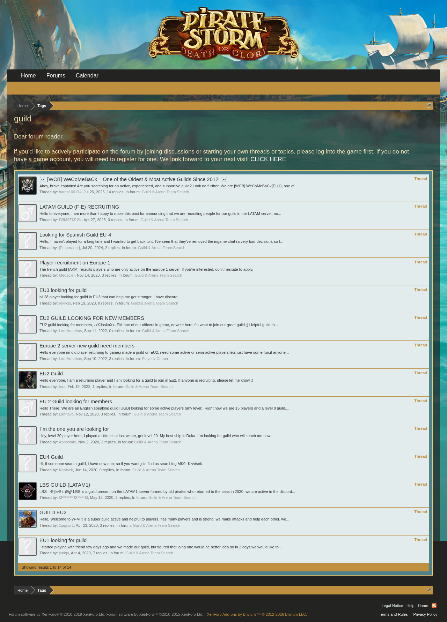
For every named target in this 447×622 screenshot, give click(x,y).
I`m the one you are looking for (74, 429)
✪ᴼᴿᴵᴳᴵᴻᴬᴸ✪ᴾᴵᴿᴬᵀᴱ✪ (73, 497)
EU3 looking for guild (63, 290)
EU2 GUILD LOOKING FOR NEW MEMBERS (91, 318)
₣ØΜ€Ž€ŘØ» (70, 220)
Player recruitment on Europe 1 (74, 262)
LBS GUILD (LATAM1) (64, 485)
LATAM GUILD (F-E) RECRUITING (79, 207)
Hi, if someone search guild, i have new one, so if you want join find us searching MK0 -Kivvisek (120, 464)
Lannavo (66, 414)
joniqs (64, 553)
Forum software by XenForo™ (155, 614)
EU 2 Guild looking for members (75, 401)
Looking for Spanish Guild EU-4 (75, 235)
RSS (434, 605)
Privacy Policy (425, 614)
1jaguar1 (66, 525)
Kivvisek (66, 470)
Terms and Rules (393, 614)
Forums (55, 75)
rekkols (65, 303)
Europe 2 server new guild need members (86, 346)
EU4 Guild (51, 457)
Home (28, 75)
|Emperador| (69, 248)
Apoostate (67, 442)
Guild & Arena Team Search (165, 192)
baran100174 (70, 192)
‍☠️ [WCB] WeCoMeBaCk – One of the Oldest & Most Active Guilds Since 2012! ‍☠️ (133, 179)
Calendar (87, 75)
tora (62, 386)
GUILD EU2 (52, 512)
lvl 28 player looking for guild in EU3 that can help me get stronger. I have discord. (108, 297)
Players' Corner (155, 359)
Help (410, 606)
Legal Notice (392, 606)
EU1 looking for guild (63, 540)
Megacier (67, 275)
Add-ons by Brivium (257, 614)
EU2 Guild (51, 373)
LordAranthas (70, 331)
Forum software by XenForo (57, 614)
